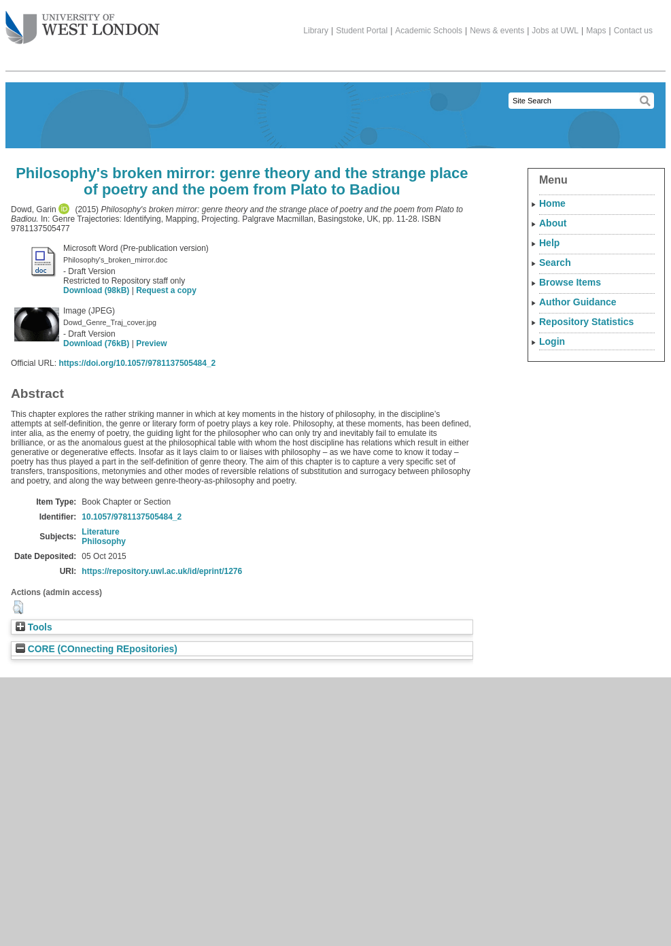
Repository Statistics (586, 321)
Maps (596, 30)
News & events (497, 30)
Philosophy (104, 541)
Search (555, 262)
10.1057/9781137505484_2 (132, 517)
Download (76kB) (96, 343)
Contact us (633, 30)
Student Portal (362, 30)
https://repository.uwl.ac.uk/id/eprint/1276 (162, 571)
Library (315, 30)
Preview (151, 343)
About (552, 223)
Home (552, 203)
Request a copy (166, 290)
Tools (34, 627)
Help (549, 242)
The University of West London (83, 22)
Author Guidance (578, 302)
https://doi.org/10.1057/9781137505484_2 (137, 363)
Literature (100, 532)
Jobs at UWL (555, 30)
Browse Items (570, 282)
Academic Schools (428, 30)
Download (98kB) (96, 290)
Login (552, 341)
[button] (18, 607)
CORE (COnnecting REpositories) (96, 649)
